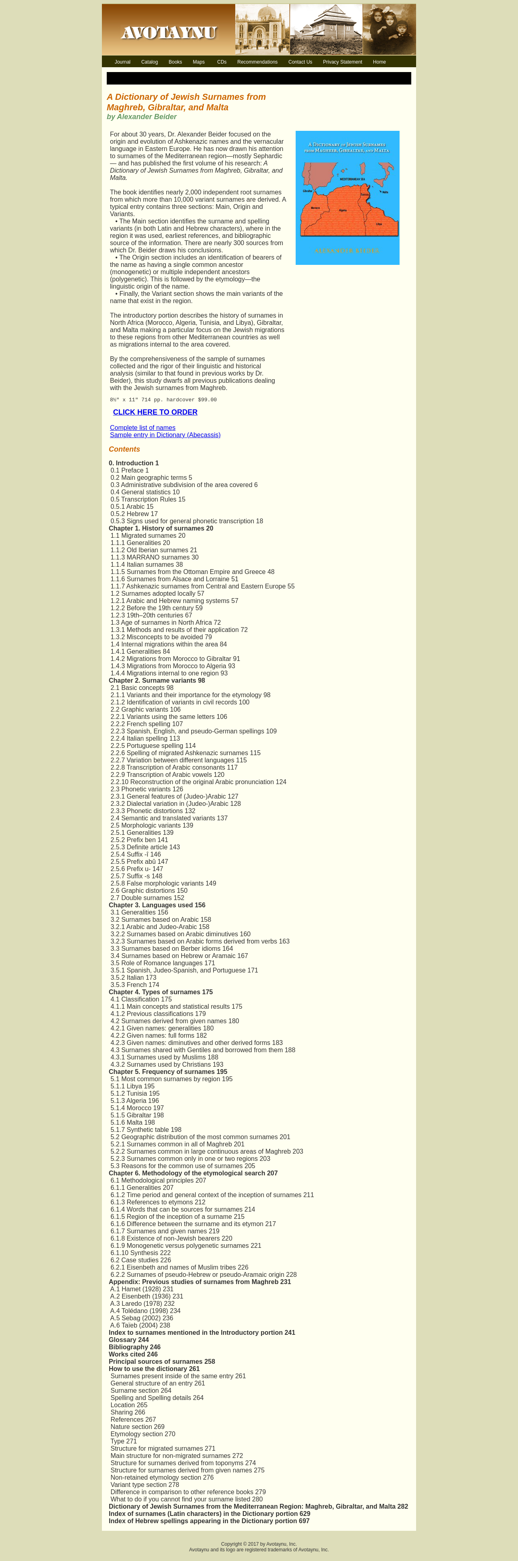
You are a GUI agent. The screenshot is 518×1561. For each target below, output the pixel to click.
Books (175, 62)
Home (379, 62)
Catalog (149, 62)
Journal (123, 62)
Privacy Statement (342, 62)
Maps (199, 62)
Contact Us (300, 62)
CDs (221, 62)
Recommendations (257, 62)
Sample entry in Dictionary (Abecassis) (165, 437)
